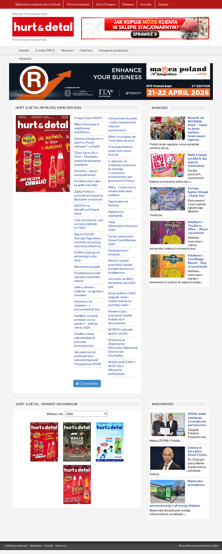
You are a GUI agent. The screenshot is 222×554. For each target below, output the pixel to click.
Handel (24, 50)
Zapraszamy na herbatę (118, 203)
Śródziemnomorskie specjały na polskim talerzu (87, 277)
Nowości (67, 50)
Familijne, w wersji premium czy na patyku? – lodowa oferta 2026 (86, 321)
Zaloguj (163, 4)
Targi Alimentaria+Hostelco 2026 (123, 226)
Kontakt (146, 4)
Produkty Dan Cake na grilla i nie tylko (87, 183)
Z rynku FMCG (45, 50)
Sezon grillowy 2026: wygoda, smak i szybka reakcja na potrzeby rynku (122, 299)
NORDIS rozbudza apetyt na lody (120, 331)
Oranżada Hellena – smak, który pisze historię (121, 150)
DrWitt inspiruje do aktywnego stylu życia (87, 256)
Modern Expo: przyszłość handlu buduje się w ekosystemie (120, 317)
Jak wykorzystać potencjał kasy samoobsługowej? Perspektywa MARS (87, 358)
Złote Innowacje (78, 4)
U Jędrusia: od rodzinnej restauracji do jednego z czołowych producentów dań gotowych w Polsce (121, 171)
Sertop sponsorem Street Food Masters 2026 (122, 240)
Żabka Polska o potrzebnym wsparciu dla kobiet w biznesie (88, 195)
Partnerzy (61, 545)
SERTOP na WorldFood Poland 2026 (86, 209)
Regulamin (36, 545)
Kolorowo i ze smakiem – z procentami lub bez (87, 305)
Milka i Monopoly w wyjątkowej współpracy (87, 128)
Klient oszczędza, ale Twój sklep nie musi (122, 138)
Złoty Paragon (106, 4)
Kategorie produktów (113, 50)
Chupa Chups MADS (88, 118)
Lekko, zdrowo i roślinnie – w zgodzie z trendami (89, 291)
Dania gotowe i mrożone (118, 252)
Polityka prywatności (16, 545)
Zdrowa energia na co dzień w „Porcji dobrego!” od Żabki (88, 142)
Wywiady (25, 58)
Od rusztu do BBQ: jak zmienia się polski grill (121, 282)
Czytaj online (87, 383)
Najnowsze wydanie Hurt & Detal (38, 4)
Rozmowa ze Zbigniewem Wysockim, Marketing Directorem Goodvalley (122, 347)
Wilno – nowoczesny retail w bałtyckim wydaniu (122, 191)
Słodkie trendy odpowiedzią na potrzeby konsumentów (84, 339)
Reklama (128, 4)
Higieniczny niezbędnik (116, 213)
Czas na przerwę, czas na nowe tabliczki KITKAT (88, 224)
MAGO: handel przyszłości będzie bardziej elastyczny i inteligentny (121, 266)
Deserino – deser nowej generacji (85, 173)
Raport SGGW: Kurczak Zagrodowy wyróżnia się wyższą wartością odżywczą (87, 240)
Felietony (86, 50)
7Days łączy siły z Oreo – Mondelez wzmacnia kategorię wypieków (87, 158)
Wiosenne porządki (87, 266)
